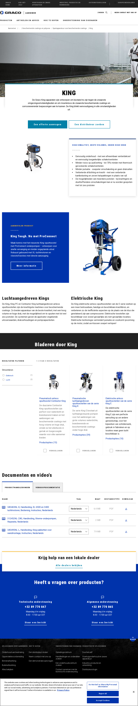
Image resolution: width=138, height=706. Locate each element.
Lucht (8, 380)
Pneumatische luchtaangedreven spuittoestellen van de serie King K (85, 402)
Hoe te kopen (51, 20)
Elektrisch (9, 376)
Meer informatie (26, 266)
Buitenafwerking (9, 665)
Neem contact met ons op (40, 656)
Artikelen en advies (28, 20)
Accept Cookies (103, 700)
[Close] (134, 692)
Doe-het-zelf (87, 652)
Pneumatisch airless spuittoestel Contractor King (52, 399)
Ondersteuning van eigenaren (80, 20)
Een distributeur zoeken (89, 124)
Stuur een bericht (35, 622)
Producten (6, 20)
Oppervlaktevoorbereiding (13, 656)
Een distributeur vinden (38, 652)
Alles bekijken (7, 669)
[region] (69, 692)
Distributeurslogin (89, 669)
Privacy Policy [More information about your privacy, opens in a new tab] (63, 690)
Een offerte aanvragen (47, 124)
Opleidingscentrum (64, 652)
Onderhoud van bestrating (13, 652)
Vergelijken (56, 451)
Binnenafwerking (9, 661)
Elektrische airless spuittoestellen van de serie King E (119, 401)
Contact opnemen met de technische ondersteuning (67, 670)
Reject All (103, 694)
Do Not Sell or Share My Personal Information (103, 686)
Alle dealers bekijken (69, 565)
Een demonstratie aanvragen (41, 661)
